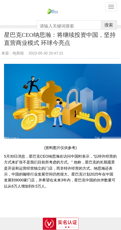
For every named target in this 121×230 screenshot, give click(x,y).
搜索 (108, 25)
